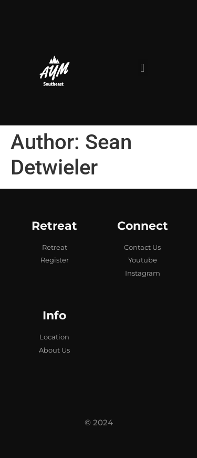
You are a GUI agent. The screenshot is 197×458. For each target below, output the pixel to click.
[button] (143, 67)
